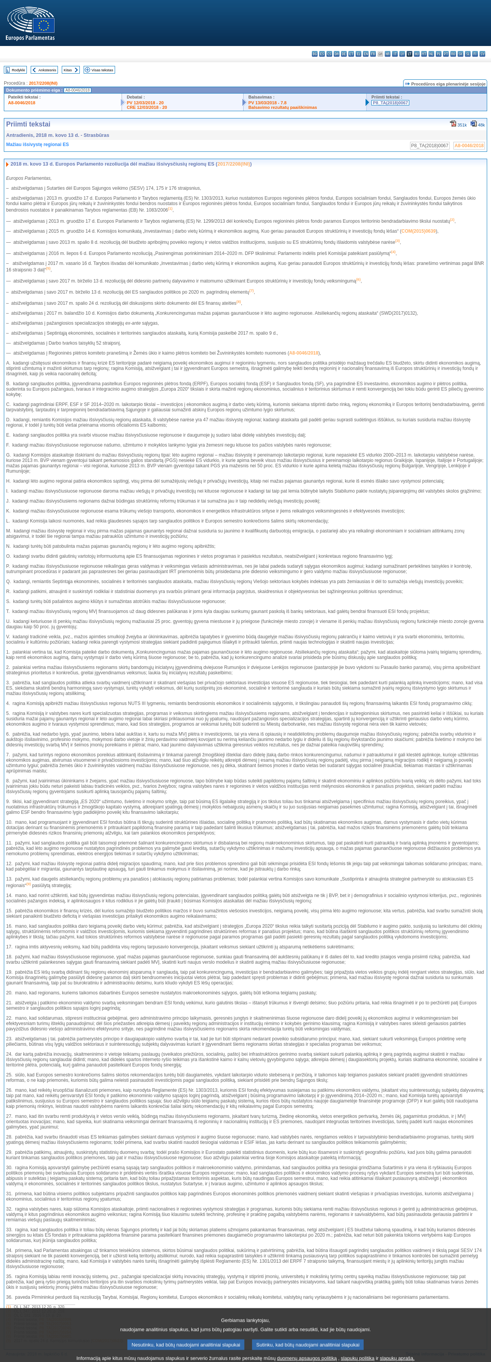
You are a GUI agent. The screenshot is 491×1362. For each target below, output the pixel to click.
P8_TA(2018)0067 (390, 102)
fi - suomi (475, 54)
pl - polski (439, 54)
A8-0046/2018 (21, 102)
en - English (366, 54)
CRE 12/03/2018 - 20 (147, 107)
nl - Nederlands (431, 54)
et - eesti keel (351, 54)
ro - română (453, 54)
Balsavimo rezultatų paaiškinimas (282, 107)
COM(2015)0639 (419, 231)
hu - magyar (417, 54)
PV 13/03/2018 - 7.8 (267, 102)
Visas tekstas (102, 70)
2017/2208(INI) (43, 83)
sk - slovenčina (460, 54)
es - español (322, 54)
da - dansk (336, 54)
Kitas (68, 70)
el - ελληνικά (358, 54)
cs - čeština (329, 54)
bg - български (315, 54)
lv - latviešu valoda (402, 54)
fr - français (373, 54)
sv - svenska (482, 54)
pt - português (446, 54)
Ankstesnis (47, 70)
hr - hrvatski (387, 54)
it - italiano (395, 54)
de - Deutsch (344, 54)
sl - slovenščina (468, 54)
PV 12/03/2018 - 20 (145, 102)
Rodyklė (18, 70)
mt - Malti (424, 54)
